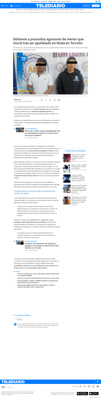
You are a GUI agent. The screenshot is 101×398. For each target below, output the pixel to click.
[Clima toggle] (15, 5)
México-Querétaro (34, 12)
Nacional (49, 9)
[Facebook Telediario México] (80, 386)
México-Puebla (42, 12)
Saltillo (59, 1)
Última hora (19, 9)
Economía (67, 9)
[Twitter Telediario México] (84, 386)
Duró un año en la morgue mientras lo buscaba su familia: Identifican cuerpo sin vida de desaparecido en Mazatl (79, 188)
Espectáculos (36, 9)
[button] (41, 100)
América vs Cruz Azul (74, 12)
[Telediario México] (50, 5)
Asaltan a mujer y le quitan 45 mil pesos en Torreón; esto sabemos (79, 166)
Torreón (19, 319)
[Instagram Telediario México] (89, 386)
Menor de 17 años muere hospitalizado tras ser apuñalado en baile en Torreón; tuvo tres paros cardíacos (42, 133)
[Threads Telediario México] (93, 386)
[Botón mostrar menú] (5, 5)
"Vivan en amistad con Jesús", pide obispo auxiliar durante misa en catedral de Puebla (38, 275)
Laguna (50, 1)
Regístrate (96, 5)
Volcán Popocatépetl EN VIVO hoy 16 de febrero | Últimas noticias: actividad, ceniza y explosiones (36, 286)
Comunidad (25, 9)
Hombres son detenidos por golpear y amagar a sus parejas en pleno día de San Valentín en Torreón (42, 245)
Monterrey (37, 1)
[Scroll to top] (97, 382)
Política (72, 9)
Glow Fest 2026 (58, 12)
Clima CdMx (18, 12)
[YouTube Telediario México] (97, 386)
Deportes (54, 9)
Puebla (54, 1)
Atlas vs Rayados (83, 12)
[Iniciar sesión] (96, 1)
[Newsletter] (99, 1)
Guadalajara (44, 1)
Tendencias (43, 9)
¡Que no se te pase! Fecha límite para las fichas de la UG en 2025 (38, 278)
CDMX (32, 1)
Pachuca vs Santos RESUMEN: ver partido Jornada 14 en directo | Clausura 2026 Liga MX (78, 177)
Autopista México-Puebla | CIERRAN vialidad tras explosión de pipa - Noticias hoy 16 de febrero (37, 282)
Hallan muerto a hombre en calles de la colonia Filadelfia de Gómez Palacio (78, 157)
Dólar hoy (90, 12)
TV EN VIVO (86, 5)
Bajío (63, 1)
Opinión (76, 9)
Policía (30, 9)
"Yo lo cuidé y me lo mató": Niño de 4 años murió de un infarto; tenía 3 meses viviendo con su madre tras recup (79, 200)
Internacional (60, 9)
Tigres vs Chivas (25, 12)
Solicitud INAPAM (49, 12)
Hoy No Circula (65, 12)
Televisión (81, 9)
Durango (68, 1)
